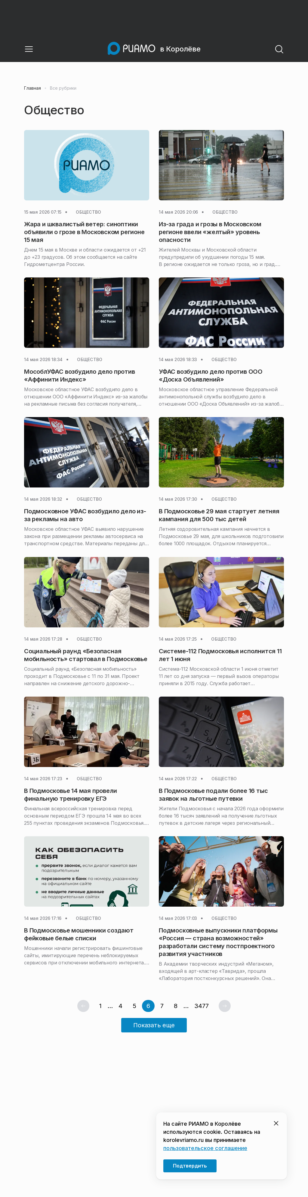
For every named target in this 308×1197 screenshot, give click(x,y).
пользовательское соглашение (205, 1148)
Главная (32, 88)
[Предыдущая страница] (83, 1006)
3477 (201, 1006)
